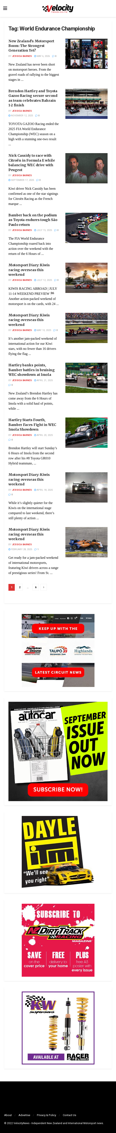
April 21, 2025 (43, 380)
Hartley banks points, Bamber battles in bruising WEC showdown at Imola (31, 370)
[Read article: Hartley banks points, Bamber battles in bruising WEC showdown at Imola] (86, 378)
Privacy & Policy (46, 1115)
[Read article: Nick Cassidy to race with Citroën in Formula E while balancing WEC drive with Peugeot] (86, 168)
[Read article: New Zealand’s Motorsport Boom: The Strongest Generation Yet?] (86, 54)
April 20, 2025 (43, 435)
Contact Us (69, 1115)
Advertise (24, 1115)
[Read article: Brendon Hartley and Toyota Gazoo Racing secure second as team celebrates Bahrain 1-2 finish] (86, 104)
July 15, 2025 (43, 230)
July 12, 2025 (43, 280)
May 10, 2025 (42, 330)
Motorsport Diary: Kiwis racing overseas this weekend (29, 270)
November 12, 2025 (20, 115)
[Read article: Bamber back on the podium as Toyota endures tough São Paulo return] (86, 228)
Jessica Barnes (22, 56)
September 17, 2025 (21, 180)
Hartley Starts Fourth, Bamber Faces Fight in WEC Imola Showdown (32, 424)
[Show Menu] (5, 8)
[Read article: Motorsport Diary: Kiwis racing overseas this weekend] (86, 278)
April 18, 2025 (43, 490)
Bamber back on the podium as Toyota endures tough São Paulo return (32, 220)
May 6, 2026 (42, 56)
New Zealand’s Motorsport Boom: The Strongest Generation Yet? (31, 46)
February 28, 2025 (20, 549)
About (8, 1115)
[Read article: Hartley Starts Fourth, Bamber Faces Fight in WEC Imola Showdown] (86, 432)
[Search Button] (111, 8)
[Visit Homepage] (57, 8)
